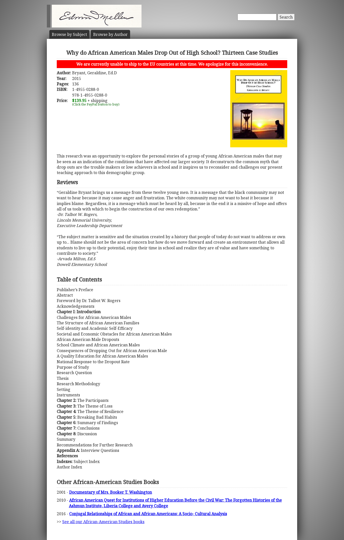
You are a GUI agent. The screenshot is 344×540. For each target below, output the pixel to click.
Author (110, 34)
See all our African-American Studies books (103, 521)
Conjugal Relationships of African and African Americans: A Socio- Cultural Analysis (148, 513)
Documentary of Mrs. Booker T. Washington (110, 492)
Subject (69, 34)
